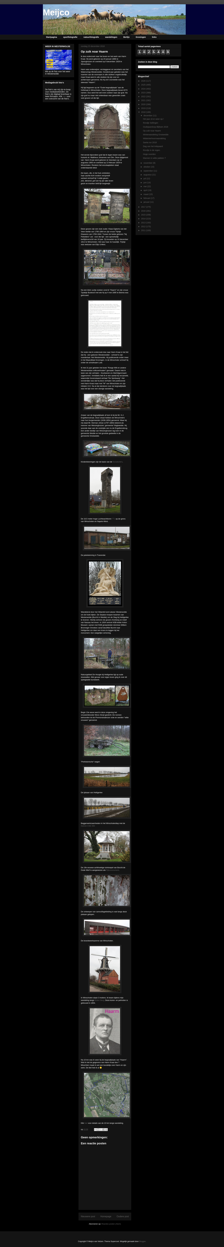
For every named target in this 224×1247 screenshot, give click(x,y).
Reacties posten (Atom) (111, 1224)
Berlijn (126, 37)
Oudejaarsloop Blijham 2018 (155, 127)
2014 (143, 218)
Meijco (56, 12)
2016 (143, 211)
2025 (143, 85)
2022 (143, 96)
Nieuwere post (88, 1216)
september (148, 171)
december (148, 115)
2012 (143, 226)
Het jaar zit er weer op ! (153, 119)
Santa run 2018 (150, 142)
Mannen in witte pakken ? (154, 158)
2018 (143, 112)
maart (146, 194)
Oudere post (123, 1216)
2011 (143, 230)
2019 (143, 108)
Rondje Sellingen (150, 123)
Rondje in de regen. (151, 150)
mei (145, 186)
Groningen (141, 37)
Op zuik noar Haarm (152, 131)
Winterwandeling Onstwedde (155, 134)
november (148, 163)
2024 (143, 89)
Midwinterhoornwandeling (154, 138)
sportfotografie (70, 37)
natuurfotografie (91, 37)
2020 (143, 104)
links (154, 37)
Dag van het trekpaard (153, 146)
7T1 (113, 519)
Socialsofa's (118, 462)
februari (147, 198)
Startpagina (51, 37)
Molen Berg (99, 1000)
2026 (143, 81)
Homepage (105, 1216)
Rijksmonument (112, 870)
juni (145, 182)
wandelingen (111, 37)
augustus (147, 175)
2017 (143, 207)
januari (146, 202)
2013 (143, 222)
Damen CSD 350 (88, 826)
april (145, 190)
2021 (143, 100)
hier (86, 1123)
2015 (143, 215)
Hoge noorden (149, 154)
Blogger (142, 1241)
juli (144, 178)
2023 (143, 92)
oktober (147, 167)
